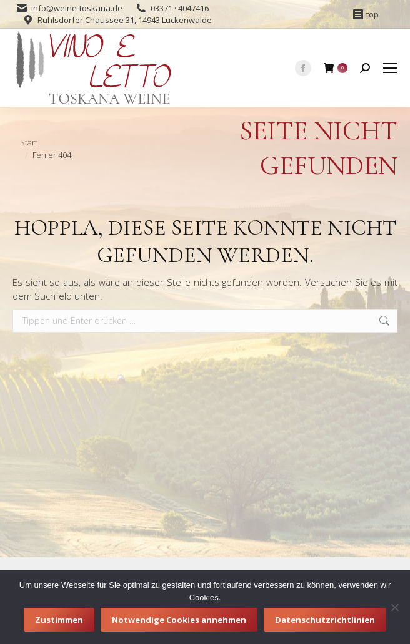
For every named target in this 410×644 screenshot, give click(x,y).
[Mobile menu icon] (390, 68)
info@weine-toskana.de (76, 8)
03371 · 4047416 (180, 8)
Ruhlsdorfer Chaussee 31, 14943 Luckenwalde (125, 20)
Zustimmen (59, 619)
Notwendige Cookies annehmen (179, 619)
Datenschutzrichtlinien (325, 619)
